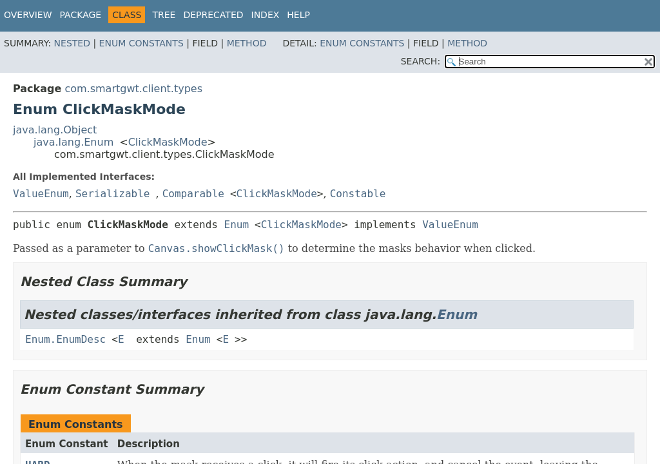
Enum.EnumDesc (65, 339)
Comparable (193, 194)
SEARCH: (420, 61)
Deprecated (213, 15)
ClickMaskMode (168, 142)
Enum (236, 224)
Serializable (112, 194)
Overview (28, 15)
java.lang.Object (55, 130)
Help (298, 15)
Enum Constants (141, 43)
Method (247, 43)
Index (265, 15)
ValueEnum (41, 194)
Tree (163, 15)
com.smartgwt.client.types (133, 88)
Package (81, 15)
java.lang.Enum (73, 142)
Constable (358, 194)
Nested (72, 43)
